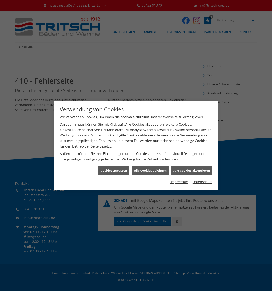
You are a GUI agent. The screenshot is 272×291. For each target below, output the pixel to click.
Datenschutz (202, 180)
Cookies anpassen (114, 169)
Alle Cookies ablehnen (150, 169)
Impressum (179, 180)
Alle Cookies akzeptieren (191, 169)
